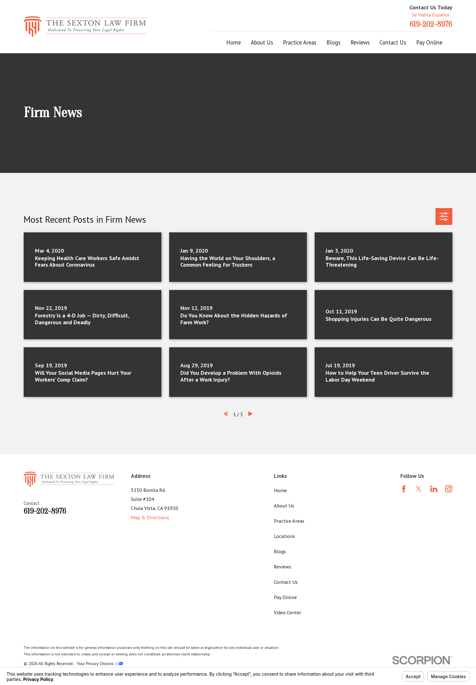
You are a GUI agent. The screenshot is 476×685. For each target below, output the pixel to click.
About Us (284, 505)
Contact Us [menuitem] (392, 42)
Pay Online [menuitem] (429, 42)
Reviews (282, 566)
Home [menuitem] (233, 42)
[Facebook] (403, 488)
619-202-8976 (431, 24)
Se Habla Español (431, 14)
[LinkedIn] (433, 488)
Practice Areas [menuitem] (300, 42)
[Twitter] (418, 488)
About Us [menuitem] (262, 42)
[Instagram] (448, 488)
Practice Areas (289, 520)
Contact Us (286, 581)
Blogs (280, 551)
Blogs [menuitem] (333, 42)
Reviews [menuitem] (360, 42)
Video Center (287, 612)
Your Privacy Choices (100, 663)
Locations (284, 536)
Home (280, 490)
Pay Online (285, 597)
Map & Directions (150, 517)
